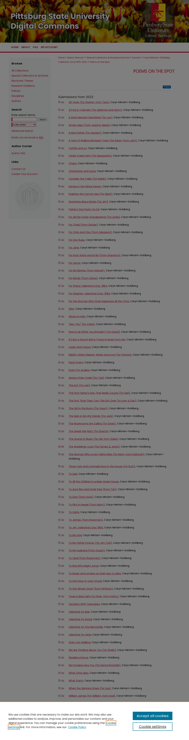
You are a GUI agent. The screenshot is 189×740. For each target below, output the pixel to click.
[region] (94, 721)
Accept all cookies (153, 715)
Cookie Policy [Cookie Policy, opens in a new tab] (77, 727)
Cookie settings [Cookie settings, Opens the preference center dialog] (152, 726)
